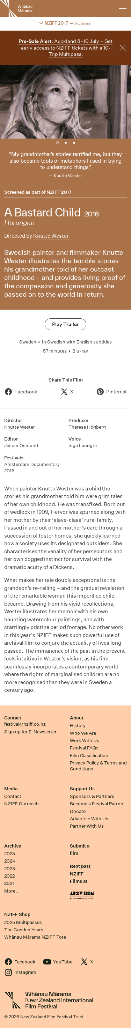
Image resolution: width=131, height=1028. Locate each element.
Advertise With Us (89, 819)
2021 (9, 883)
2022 (9, 876)
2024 (9, 861)
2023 (9, 869)
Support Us (82, 789)
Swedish (56, 342)
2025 (9, 854)
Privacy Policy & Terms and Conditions (98, 766)
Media (10, 789)
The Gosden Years (23, 930)
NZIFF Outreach (21, 804)
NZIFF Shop (17, 914)
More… (11, 891)
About (76, 718)
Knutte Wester (51, 235)
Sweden (27, 342)
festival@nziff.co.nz (25, 724)
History (78, 726)
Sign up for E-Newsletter (30, 732)
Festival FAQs (84, 748)
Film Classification (89, 756)
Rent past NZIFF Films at (80, 873)
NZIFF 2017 (59, 192)
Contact (12, 718)
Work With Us (84, 741)
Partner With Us (87, 826)
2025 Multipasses (23, 922)
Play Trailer (65, 324)
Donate (78, 811)
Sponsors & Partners (92, 796)
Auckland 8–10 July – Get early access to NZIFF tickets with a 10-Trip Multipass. (65, 47)
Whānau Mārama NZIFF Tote (35, 937)
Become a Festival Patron (96, 804)
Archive (12, 846)
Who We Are (83, 733)
